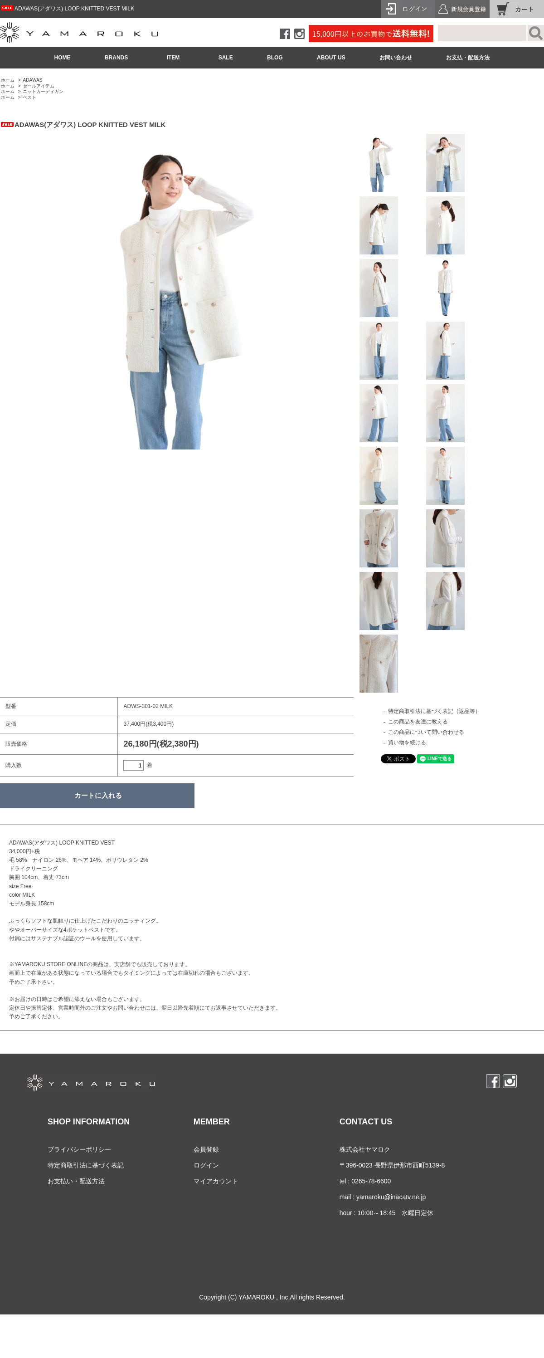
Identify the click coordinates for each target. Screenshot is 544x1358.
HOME (62, 57)
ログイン (206, 1165)
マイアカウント (216, 1181)
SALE (226, 57)
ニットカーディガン (43, 91)
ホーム (8, 80)
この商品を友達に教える (418, 721)
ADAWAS (32, 80)
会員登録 (206, 1149)
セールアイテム (38, 85)
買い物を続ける (407, 742)
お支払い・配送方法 (76, 1181)
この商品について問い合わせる (426, 732)
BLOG (275, 57)
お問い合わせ (395, 57)
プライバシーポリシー (79, 1149)
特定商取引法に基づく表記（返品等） (434, 711)
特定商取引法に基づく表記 (86, 1165)
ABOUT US (331, 57)
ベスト (29, 97)
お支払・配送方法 (468, 57)
